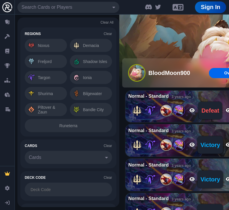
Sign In (210, 7)
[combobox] (68, 7)
